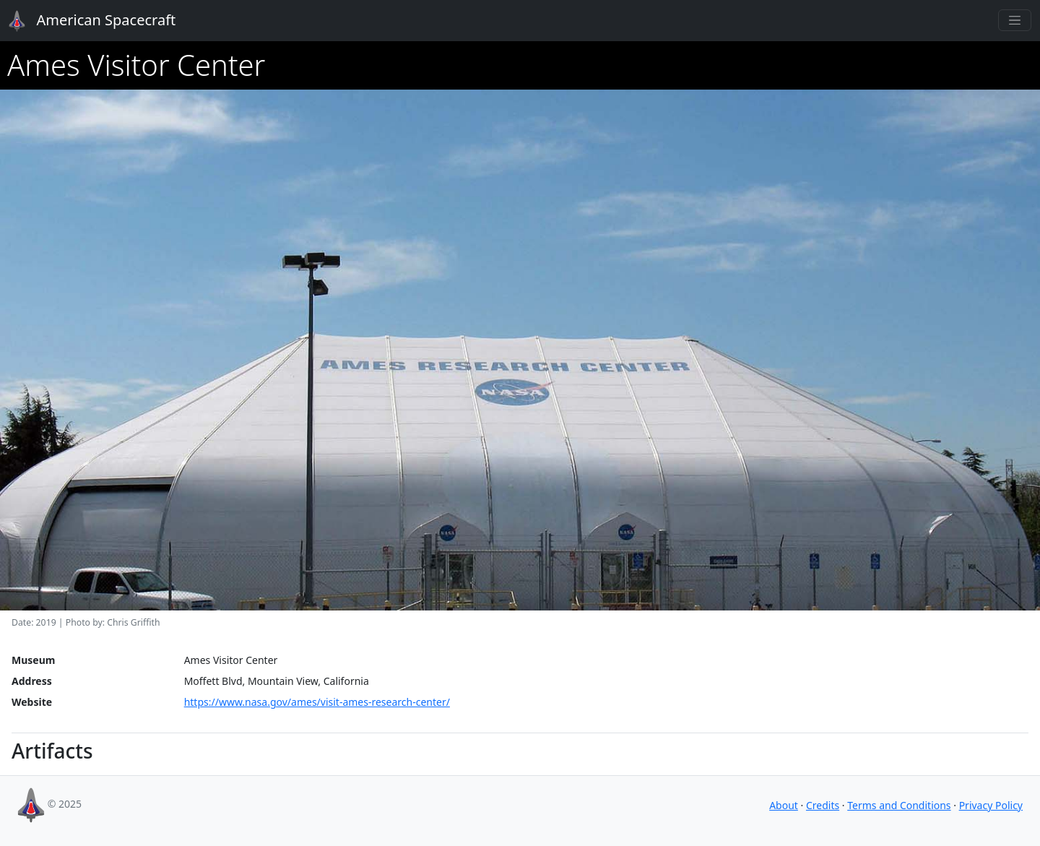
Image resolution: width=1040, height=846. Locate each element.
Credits (822, 805)
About (783, 805)
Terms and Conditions (898, 805)
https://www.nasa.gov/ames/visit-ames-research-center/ (317, 702)
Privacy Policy (991, 805)
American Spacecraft (84, 21)
